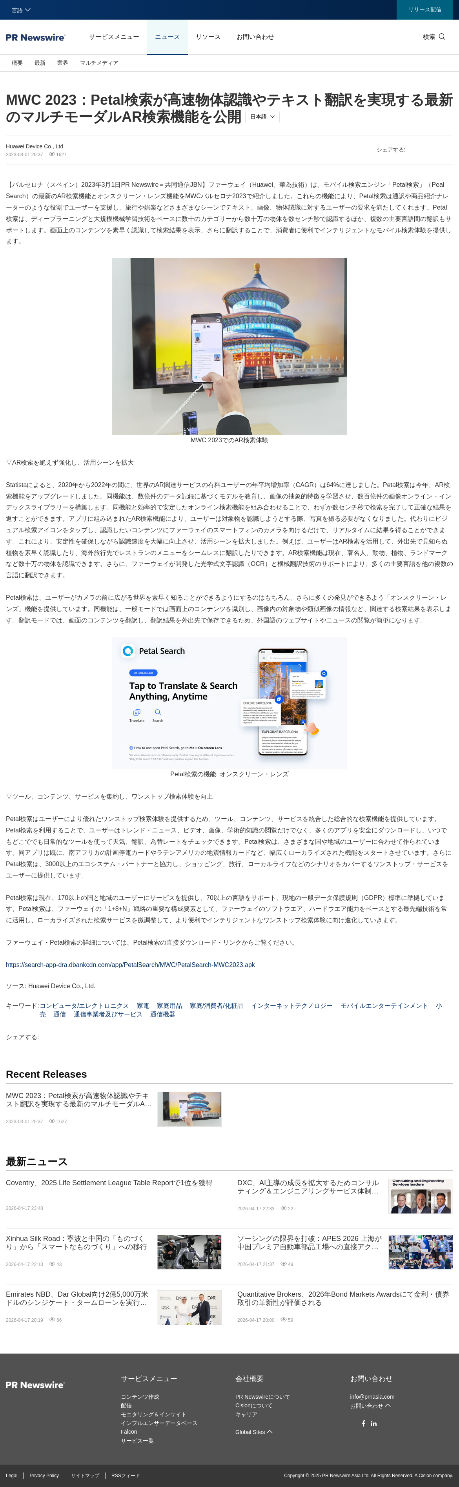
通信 (59, 1014)
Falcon (129, 1432)
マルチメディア (99, 63)
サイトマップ (85, 1475)
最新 (40, 63)
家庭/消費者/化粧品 (217, 1005)
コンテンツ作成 (140, 1397)
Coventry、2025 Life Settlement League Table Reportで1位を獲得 (109, 1183)
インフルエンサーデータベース (159, 1423)
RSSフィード (125, 1475)
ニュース (167, 36)
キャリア (246, 1414)
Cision (425, 1475)
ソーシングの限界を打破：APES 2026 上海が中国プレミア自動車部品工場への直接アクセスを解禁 (309, 1243)
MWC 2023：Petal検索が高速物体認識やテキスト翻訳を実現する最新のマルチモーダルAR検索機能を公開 (78, 1100)
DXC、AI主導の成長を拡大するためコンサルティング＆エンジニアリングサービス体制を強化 (308, 1187)
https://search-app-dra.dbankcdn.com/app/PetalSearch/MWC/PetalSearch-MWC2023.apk (130, 965)
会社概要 (249, 1379)
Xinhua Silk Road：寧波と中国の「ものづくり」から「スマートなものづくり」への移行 (76, 1243)
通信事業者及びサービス (108, 1014)
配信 (126, 1405)
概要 (17, 63)
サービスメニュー (114, 36)
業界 (62, 63)
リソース (208, 36)
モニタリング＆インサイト (154, 1414)
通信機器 (162, 1014)
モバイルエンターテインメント (384, 1005)
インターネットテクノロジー (292, 1005)
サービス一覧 (137, 1441)
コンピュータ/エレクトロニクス (84, 1005)
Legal (11, 1475)
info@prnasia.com (372, 1397)
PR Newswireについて (262, 1397)
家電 (143, 1005)
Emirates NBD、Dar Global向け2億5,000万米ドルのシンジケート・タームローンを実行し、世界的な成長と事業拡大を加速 (77, 1298)
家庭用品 (169, 1005)
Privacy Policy (44, 1475)
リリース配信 (424, 9)
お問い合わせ (255, 36)
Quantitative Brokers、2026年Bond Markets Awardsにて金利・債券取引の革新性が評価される (343, 1298)
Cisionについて (254, 1405)
